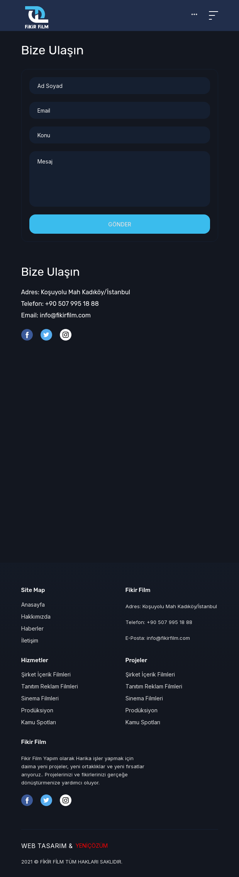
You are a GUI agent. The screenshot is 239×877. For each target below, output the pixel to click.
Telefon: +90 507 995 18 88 (60, 303)
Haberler (32, 628)
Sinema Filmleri (40, 698)
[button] (194, 14)
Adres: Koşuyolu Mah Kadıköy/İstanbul (76, 292)
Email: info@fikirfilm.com (56, 315)
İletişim (29, 640)
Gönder (119, 224)
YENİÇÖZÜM (90, 845)
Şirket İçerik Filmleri (46, 674)
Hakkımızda (36, 616)
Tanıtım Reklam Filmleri (49, 686)
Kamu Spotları (38, 722)
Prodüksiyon (37, 710)
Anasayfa (33, 604)
